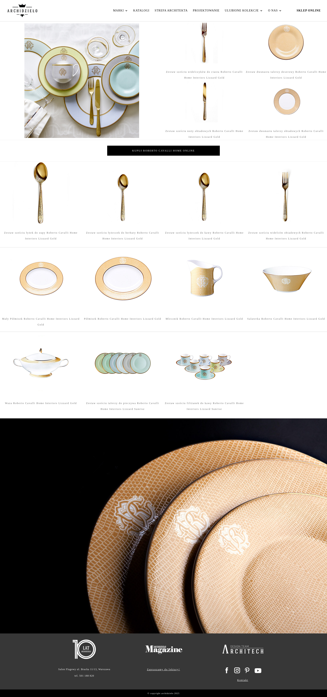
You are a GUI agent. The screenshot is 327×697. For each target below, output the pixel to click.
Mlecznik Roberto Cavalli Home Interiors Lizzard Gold (204, 318)
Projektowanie (206, 10)
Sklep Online (309, 10)
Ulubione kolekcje (242, 10)
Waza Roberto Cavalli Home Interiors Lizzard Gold (41, 403)
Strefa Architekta (171, 10)
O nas (273, 10)
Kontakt (242, 680)
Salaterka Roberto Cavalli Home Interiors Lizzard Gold (286, 318)
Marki (118, 10)
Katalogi (141, 10)
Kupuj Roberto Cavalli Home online (163, 150)
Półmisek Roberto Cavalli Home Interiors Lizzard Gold (122, 318)
